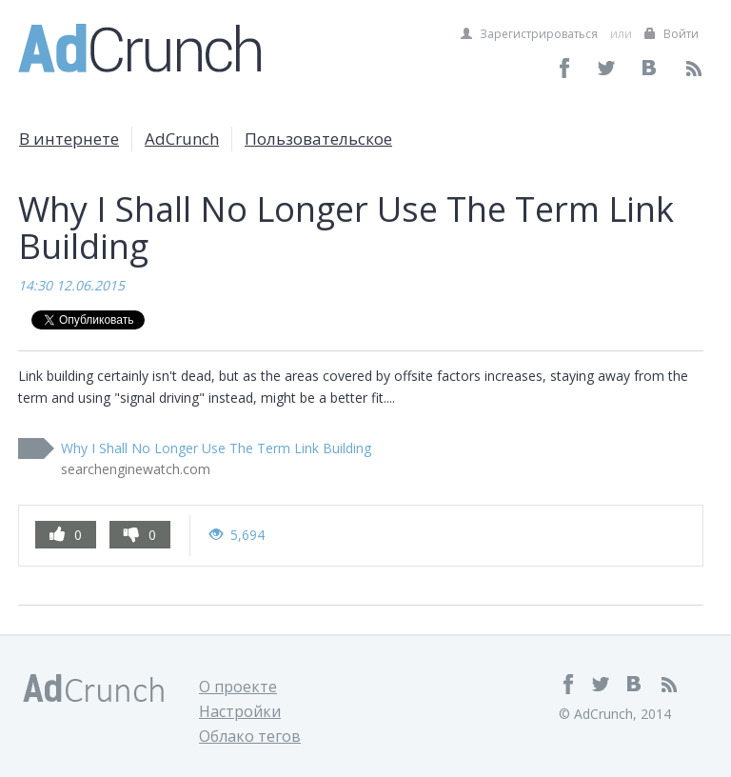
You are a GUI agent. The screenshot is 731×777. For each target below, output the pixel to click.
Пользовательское (318, 138)
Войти (671, 34)
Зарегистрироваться (529, 34)
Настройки (240, 711)
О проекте (238, 686)
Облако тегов (250, 736)
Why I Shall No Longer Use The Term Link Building (216, 448)
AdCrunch (182, 138)
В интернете (69, 138)
